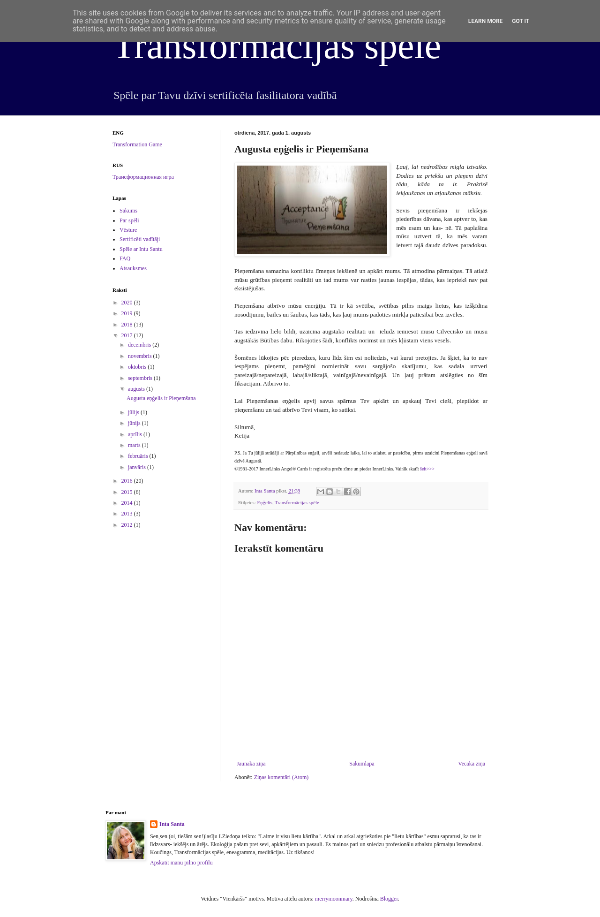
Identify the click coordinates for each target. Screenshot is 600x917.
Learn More (485, 21)
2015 (127, 492)
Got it (520, 21)
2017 (127, 335)
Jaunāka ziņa (251, 763)
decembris (140, 344)
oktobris (138, 367)
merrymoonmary (333, 898)
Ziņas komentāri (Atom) (281, 777)
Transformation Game (137, 144)
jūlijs (134, 412)
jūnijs (135, 423)
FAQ (125, 258)
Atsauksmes (133, 268)
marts (135, 445)
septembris (141, 378)
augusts (137, 389)
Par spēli (129, 220)
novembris (140, 356)
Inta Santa (172, 824)
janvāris (137, 467)
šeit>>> (427, 468)
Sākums (128, 210)
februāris (139, 456)
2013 (127, 513)
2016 (127, 480)
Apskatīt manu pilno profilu (181, 862)
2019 (127, 313)
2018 (127, 324)
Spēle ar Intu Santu (141, 249)
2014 (127, 503)
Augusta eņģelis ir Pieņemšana (161, 398)
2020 (127, 302)
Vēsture (128, 230)
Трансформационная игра (143, 177)
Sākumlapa (361, 763)
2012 (127, 525)
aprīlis (135, 434)
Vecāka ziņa (471, 763)
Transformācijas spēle (276, 45)
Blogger (389, 898)
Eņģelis (264, 502)
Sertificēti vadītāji (140, 239)
